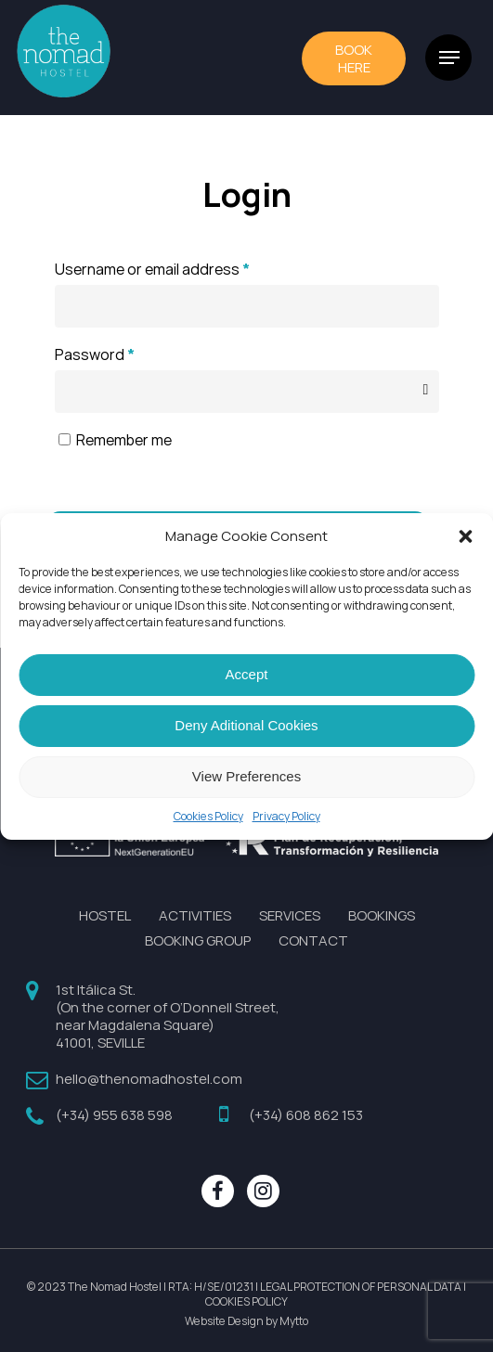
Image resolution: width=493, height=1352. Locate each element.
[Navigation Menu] (449, 57)
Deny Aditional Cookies (246, 725)
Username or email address (152, 269)
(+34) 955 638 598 (114, 1115)
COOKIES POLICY (246, 1301)
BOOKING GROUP (198, 940)
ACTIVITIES (195, 915)
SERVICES (289, 915)
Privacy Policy (286, 816)
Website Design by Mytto (246, 1321)
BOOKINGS (381, 915)
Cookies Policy (208, 816)
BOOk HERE (353, 58)
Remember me (124, 440)
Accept (247, 674)
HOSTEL (105, 915)
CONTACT (313, 940)
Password (95, 355)
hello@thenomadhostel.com (149, 1079)
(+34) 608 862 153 (306, 1115)
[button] (465, 536)
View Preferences (246, 776)
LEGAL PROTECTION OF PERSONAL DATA (360, 1287)
